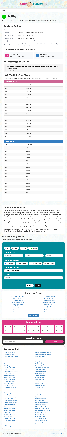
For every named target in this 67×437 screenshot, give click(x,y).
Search (29, 285)
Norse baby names (9, 398)
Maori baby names (9, 395)
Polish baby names (40, 400)
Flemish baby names (40, 377)
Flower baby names (17, 311)
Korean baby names (9, 393)
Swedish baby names (40, 414)
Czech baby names (40, 369)
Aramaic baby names (9, 358)
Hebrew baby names (9, 385)
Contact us (53, 433)
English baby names (9, 375)
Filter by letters (10, 252)
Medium (33, 263)
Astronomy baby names (17, 296)
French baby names (9, 379)
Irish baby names (8, 389)
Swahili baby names (9, 414)
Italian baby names (9, 391)
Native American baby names (12, 397)
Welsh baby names (40, 424)
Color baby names (49, 304)
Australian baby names (10, 362)
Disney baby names (17, 310)
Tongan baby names (40, 418)
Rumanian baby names (10, 406)
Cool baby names (18, 306)
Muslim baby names (40, 395)
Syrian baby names (40, 416)
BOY (15, 248)
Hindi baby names (40, 385)
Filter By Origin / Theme (12, 267)
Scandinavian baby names (42, 408)
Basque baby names (40, 362)
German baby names (9, 381)
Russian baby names (40, 406)
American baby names (10, 354)
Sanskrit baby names (9, 408)
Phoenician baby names (10, 400)
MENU (3, 10)
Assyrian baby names (40, 360)
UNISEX (33, 248)
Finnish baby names (9, 377)
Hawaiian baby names (41, 383)
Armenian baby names (41, 358)
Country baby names (49, 306)
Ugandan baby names (41, 420)
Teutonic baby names (9, 418)
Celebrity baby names (18, 302)
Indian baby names (40, 387)
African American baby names (43, 352)
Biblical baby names (49, 296)
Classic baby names (17, 304)
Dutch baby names (9, 373)
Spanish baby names (40, 412)
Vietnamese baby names (10, 424)
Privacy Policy (60, 433)
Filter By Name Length (11, 260)
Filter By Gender (10, 245)
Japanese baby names (41, 391)
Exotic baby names (49, 310)
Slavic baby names (9, 412)
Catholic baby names (49, 300)
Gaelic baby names (40, 379)
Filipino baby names (40, 375)
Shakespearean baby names (42, 410)
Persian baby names (40, 398)
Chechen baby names (41, 366)
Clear (38, 285)
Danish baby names (40, 371)
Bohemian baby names (49, 298)
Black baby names (18, 298)
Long (46, 263)
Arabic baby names (40, 356)
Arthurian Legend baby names (12, 360)
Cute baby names (49, 308)
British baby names (18, 300)
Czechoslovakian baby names (12, 371)
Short (19, 263)
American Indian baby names (43, 354)
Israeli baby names (40, 389)
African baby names (9, 352)
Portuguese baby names (41, 402)
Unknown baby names (41, 422)
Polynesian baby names (10, 402)
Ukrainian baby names (10, 422)
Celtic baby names (9, 366)
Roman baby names (40, 404)
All (6, 263)
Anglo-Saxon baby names (11, 356)
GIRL (23, 248)
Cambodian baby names (41, 364)
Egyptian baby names (41, 373)
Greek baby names (40, 381)
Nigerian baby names (40, 397)
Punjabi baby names (9, 404)
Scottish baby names (9, 410)
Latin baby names (39, 393)
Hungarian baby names (10, 387)
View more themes (33, 315)
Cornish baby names (9, 369)
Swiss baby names (9, 416)
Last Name (7, 274)
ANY (7, 248)
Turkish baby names (9, 420)
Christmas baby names (49, 302)
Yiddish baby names (9, 426)
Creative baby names (18, 308)
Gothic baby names (49, 311)
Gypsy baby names (9, 383)
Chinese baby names (9, 367)
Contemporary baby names (42, 367)
